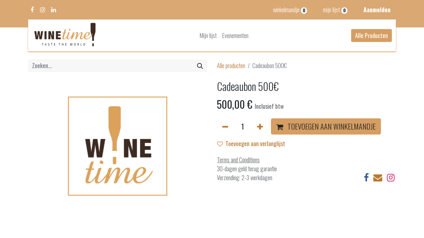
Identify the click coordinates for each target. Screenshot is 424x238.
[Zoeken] (200, 65)
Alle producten (231, 65)
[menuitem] (208, 35)
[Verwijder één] (225, 126)
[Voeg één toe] (260, 126)
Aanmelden (377, 9)
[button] (326, 126)
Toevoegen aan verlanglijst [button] (251, 143)
